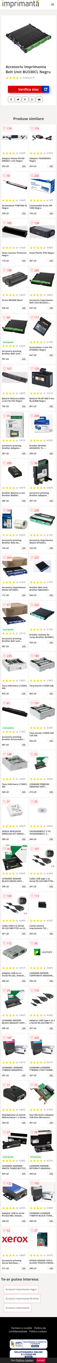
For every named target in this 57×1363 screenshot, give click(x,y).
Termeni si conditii (21, 1328)
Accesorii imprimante (17, 1308)
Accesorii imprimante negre (21, 1289)
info (24, 166)
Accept (41, 1360)
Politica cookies (38, 1331)
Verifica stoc (33, 89)
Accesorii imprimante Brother (22, 1298)
